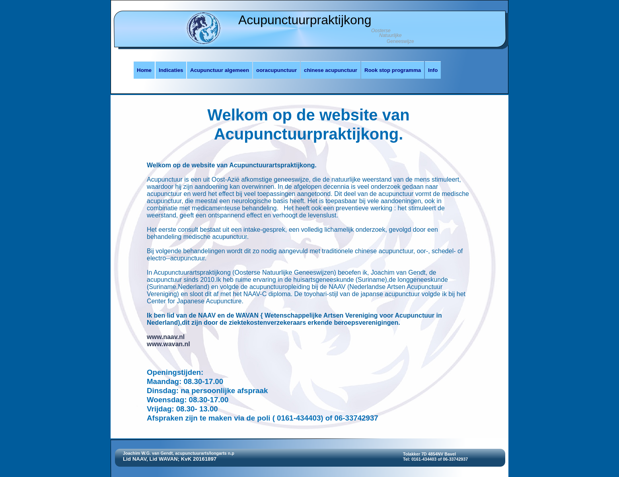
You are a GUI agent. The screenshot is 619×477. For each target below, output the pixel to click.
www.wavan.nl (168, 344)
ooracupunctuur (276, 70)
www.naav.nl (166, 337)
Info (433, 70)
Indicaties (171, 70)
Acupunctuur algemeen (219, 70)
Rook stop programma (392, 70)
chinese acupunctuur (330, 70)
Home (144, 70)
